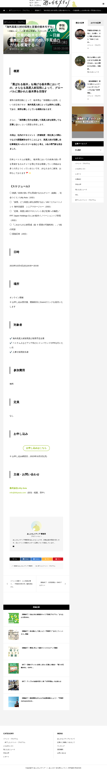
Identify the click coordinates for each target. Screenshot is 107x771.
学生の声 (78, 184)
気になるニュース (93, 72)
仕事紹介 (78, 179)
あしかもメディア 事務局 (25, 566)
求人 (76, 195)
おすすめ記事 (96, 23)
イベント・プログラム (94, 46)
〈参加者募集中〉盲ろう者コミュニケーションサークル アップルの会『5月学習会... (94, 87)
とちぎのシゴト (80, 169)
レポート (78, 174)
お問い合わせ (61, 753)
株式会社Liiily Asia (18, 488)
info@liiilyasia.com (18, 493)
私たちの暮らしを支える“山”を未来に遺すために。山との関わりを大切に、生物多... (94, 63)
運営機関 (60, 749)
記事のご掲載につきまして (66, 742)
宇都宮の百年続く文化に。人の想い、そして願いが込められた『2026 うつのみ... (94, 36)
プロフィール (35, 536)
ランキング (61, 746)
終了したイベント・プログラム (14, 22)
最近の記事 (80, 23)
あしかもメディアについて (66, 739)
